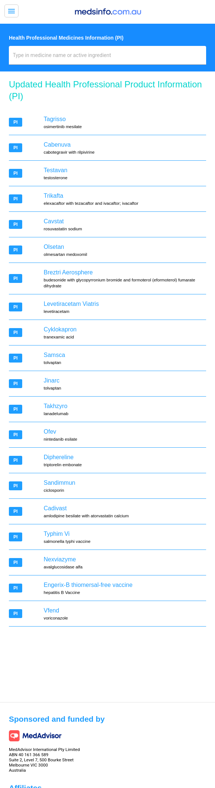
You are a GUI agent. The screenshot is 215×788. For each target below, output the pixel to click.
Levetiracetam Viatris (71, 304)
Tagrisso (55, 119)
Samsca (54, 355)
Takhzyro (55, 406)
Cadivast (55, 508)
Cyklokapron (60, 329)
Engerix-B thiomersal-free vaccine (88, 585)
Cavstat (54, 221)
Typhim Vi (57, 534)
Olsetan (54, 247)
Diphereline (59, 457)
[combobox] (107, 58)
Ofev (50, 431)
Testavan (55, 170)
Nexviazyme (60, 559)
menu (11, 11)
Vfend (51, 610)
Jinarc (52, 380)
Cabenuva (57, 144)
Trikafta (53, 196)
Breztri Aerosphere (68, 272)
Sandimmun (59, 483)
